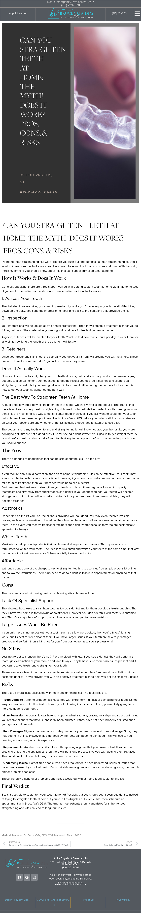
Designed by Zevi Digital (17, 900)
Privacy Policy (123, 900)
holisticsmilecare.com (74, 884)
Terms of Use (88, 900)
